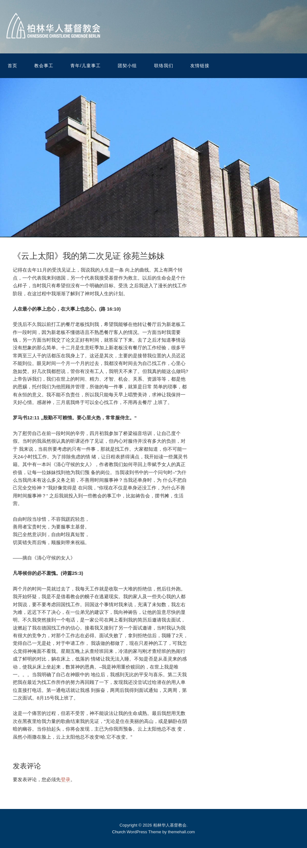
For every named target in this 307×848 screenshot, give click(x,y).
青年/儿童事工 (85, 65)
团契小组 (127, 65)
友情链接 (199, 65)
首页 (12, 65)
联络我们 (163, 65)
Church (119, 831)
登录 (65, 779)
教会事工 (43, 65)
